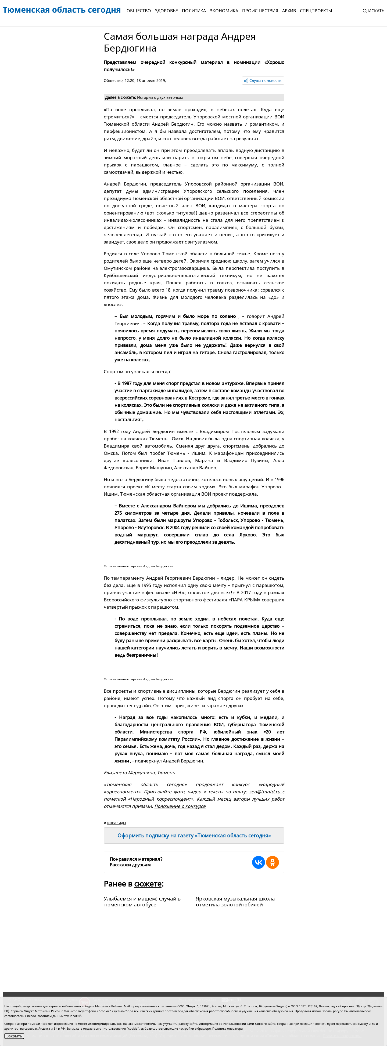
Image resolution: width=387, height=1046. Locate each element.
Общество (139, 11)
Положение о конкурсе (180, 806)
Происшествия (260, 11)
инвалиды (116, 822)
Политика (194, 11)
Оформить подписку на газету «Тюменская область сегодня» (194, 835)
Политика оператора (227, 1028)
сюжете (148, 883)
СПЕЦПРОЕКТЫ (316, 11)
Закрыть (14, 1035)
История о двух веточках (160, 97)
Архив (289, 11)
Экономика (224, 11)
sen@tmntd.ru (265, 792)
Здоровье (166, 11)
